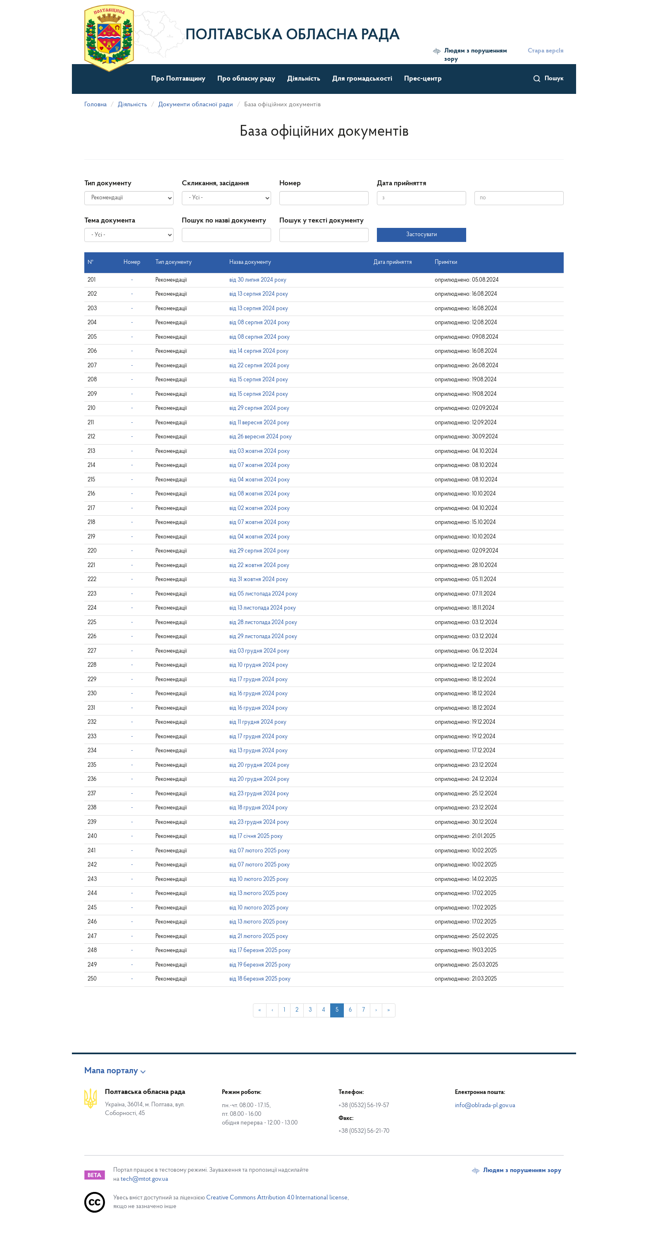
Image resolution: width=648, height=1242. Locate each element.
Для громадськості (362, 79)
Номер (290, 183)
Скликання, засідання (215, 183)
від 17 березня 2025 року (260, 951)
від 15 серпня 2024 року (258, 380)
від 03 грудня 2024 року (259, 651)
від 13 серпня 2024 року (258, 294)
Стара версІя (546, 51)
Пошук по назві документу (224, 221)
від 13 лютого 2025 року (258, 893)
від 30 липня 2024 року (257, 280)
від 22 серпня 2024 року (259, 366)
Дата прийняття (401, 183)
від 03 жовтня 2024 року (259, 451)
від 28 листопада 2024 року (263, 623)
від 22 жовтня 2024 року (259, 565)
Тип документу (107, 183)
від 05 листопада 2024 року (263, 594)
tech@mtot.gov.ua (144, 1179)
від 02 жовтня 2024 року (259, 508)
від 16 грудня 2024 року (258, 694)
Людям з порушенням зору (475, 55)
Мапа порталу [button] (111, 1071)
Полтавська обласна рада (293, 35)
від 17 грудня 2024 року (258, 680)
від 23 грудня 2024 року (259, 794)
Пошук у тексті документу (321, 221)
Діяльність (303, 79)
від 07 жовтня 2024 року (259, 465)
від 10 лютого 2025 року (258, 879)
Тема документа (109, 221)
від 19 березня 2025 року (260, 965)
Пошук (554, 78)
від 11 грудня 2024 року (257, 722)
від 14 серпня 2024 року (258, 351)
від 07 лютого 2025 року (259, 851)
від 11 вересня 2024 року (259, 423)
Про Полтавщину (178, 79)
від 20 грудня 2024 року (259, 765)
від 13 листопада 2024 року (262, 608)
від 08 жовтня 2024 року (259, 494)
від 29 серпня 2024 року (259, 408)
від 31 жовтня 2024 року (258, 580)
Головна (95, 104)
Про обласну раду (246, 79)
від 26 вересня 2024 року (260, 437)
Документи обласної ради (195, 104)
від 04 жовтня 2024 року (259, 480)
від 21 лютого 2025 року (258, 936)
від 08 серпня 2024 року (259, 323)
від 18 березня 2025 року (260, 979)
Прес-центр (423, 79)
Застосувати (421, 235)
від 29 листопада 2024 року (263, 637)
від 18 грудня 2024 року (258, 808)
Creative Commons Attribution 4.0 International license (277, 1198)
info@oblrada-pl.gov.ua (485, 1106)
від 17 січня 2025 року (256, 836)
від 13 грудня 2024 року (258, 751)
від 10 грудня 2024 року (258, 665)
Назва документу (250, 262)
